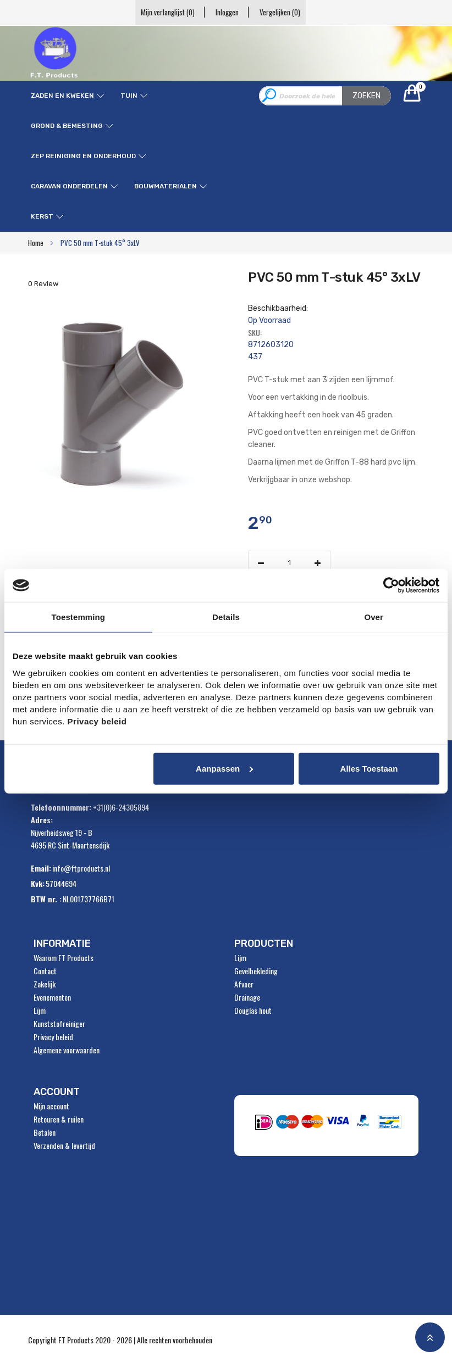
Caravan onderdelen (69, 186)
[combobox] (325, 95)
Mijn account (51, 1106)
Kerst (42, 216)
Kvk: (38, 883)
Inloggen (227, 12)
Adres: (42, 819)
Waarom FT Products (63, 958)
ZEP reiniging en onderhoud (83, 156)
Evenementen (52, 997)
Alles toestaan (369, 768)
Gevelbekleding (256, 971)
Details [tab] (226, 617)
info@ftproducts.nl (81, 868)
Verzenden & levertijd (64, 1146)
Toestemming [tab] (79, 617)
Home (35, 242)
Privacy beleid (53, 1037)
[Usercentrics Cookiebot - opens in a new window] (391, 585)
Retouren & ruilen (59, 1119)
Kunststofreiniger (59, 1024)
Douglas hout (253, 1010)
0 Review (43, 284)
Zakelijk (45, 984)
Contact (45, 971)
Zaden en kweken (62, 95)
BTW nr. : (46, 899)
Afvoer (243, 984)
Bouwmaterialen (165, 186)
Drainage (247, 997)
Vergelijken (283, 12)
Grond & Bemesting (67, 126)
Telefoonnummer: (61, 807)
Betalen (45, 1132)
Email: (41, 868)
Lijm (40, 1010)
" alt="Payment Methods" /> (329, 1125)
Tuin (128, 95)
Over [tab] (373, 617)
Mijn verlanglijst (164, 12)
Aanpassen (224, 768)
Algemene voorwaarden (67, 1050)
